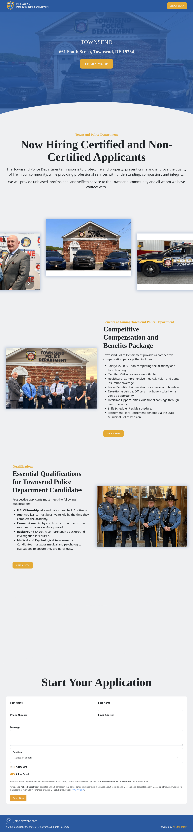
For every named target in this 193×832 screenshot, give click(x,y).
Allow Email (22, 774)
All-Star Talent (180, 826)
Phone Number (18, 715)
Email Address (106, 715)
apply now (177, 6)
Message (15, 727)
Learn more (96, 64)
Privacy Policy (78, 789)
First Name (16, 702)
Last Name (104, 702)
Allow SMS (21, 766)
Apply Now (18, 798)
